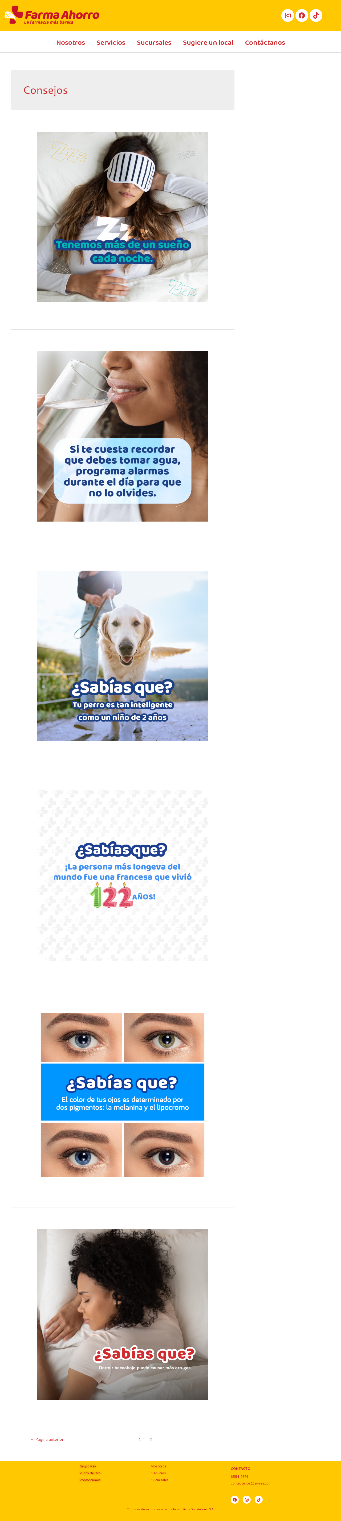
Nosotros (70, 43)
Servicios (111, 43)
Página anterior (48, 1439)
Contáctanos (265, 43)
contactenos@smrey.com (251, 1483)
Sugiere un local (208, 43)
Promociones (90, 1480)
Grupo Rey (88, 1466)
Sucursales (154, 43)
